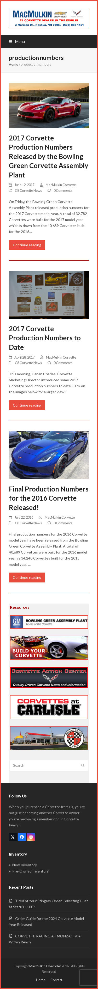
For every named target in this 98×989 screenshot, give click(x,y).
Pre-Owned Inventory (30, 871)
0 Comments (63, 190)
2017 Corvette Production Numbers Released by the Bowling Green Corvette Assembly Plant (48, 156)
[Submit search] (82, 765)
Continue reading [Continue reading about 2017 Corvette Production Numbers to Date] (27, 405)
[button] (17, 41)
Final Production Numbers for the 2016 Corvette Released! (49, 498)
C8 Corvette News (28, 190)
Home (13, 64)
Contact (56, 980)
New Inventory (24, 865)
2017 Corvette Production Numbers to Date (45, 337)
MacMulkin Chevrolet (45, 966)
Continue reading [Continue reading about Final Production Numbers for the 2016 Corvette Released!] (27, 577)
